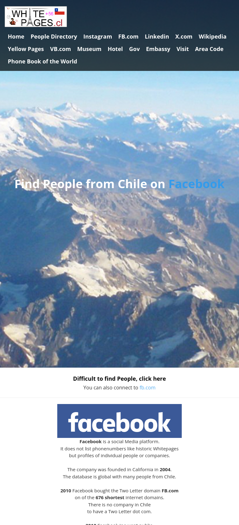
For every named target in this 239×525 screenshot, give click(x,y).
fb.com (147, 387)
